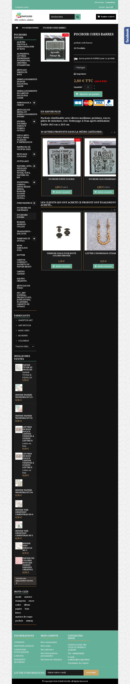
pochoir (19, 621)
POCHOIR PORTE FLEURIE (61, 179)
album (27, 605)
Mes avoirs (46, 646)
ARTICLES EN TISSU (23, 287)
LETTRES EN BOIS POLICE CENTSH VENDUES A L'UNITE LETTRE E (28, 460)
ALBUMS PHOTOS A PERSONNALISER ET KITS (25, 45)
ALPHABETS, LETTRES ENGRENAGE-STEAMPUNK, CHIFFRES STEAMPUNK (23, 59)
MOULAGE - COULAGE (22, 155)
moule (18, 597)
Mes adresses (47, 649)
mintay (29, 621)
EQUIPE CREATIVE (22, 279)
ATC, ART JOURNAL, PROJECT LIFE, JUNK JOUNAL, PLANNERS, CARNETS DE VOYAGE (24, 300)
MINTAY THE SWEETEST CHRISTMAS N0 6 (24, 512)
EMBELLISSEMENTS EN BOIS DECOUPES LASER (26, 82)
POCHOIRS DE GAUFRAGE (24, 209)
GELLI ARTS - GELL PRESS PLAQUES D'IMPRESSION (24, 138)
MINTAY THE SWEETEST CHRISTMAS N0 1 (24, 533)
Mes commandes (49, 642)
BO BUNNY (23, 335)
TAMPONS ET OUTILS (23, 239)
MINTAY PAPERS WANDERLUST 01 (23, 416)
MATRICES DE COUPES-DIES (24, 148)
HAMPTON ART (25, 320)
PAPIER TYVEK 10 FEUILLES (27, 367)
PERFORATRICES (25, 203)
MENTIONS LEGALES (24, 646)
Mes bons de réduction (51, 659)
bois (27, 609)
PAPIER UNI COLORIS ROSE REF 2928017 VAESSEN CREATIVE (28, 564)
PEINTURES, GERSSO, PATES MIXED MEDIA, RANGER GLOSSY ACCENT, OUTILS (23, 190)
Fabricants (22, 315)
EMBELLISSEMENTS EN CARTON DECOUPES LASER (26, 94)
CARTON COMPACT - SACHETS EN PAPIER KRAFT (24, 263)
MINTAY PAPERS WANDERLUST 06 (24, 491)
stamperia (20, 601)
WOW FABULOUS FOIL (22, 247)
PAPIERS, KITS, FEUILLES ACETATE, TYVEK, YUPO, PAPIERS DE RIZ (24, 172)
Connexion (110, 2)
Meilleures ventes (22, 357)
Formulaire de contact (78, 663)
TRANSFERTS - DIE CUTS (24, 232)
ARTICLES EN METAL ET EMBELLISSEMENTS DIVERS (26, 113)
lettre (18, 613)
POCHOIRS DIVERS (22, 216)
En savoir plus (51, 111)
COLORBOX (23, 341)
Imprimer (81, 74)
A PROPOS (19, 656)
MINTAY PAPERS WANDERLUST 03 (24, 396)
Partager (80, 67)
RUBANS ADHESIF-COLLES (22, 224)
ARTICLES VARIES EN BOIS (22, 72)
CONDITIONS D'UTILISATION (21, 650)
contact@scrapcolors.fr (80, 659)
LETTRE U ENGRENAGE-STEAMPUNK (103, 253)
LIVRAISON (19, 642)
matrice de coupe (23, 617)
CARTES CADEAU (21, 272)
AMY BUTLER (24, 325)
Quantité (78, 87)
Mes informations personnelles (49, 654)
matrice (28, 597)
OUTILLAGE (23, 161)
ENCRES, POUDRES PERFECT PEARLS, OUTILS (22, 126)
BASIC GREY (23, 330)
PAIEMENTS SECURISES (19, 660)
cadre (18, 605)
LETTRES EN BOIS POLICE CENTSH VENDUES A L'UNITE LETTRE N (28, 434)
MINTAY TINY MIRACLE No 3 (27, 547)
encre (31, 601)
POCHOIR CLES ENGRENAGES (103, 179)
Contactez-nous (21, 7)
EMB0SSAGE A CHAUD (24, 103)
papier (18, 609)
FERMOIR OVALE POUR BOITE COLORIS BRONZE (61, 254)
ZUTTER (21, 255)
